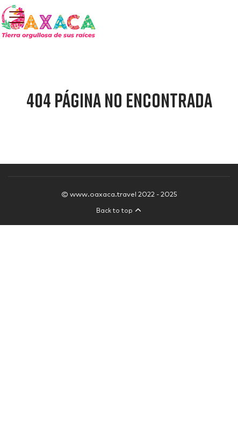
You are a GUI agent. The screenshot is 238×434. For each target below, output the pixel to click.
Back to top (119, 211)
